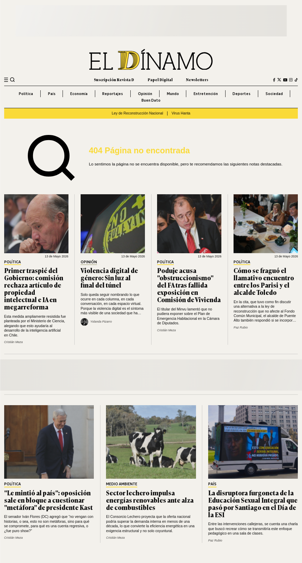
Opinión (145, 94)
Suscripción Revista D (114, 79)
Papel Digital (160, 79)
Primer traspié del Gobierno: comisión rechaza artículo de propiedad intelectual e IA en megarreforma (33, 289)
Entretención (206, 94)
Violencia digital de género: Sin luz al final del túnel (109, 277)
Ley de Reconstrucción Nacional (137, 113)
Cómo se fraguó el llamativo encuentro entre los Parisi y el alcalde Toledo (264, 281)
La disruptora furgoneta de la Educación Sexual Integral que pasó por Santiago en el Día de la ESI (252, 503)
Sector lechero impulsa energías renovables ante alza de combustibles (150, 500)
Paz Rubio (241, 327)
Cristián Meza (13, 342)
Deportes (241, 94)
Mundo (173, 94)
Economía (79, 94)
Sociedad (274, 94)
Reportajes (112, 94)
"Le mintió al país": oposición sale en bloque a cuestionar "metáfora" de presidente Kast (48, 500)
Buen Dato (151, 100)
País (52, 94)
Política (26, 94)
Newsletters (197, 79)
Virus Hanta (181, 113)
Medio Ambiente (121, 484)
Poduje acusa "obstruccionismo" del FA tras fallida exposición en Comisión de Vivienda (189, 285)
